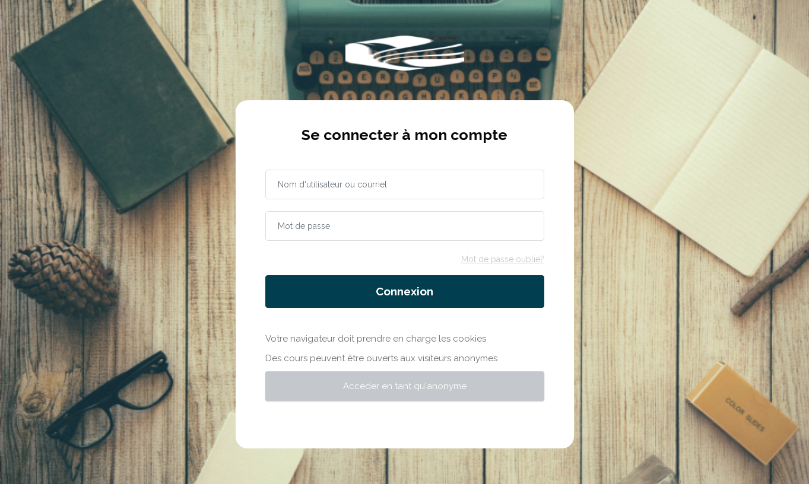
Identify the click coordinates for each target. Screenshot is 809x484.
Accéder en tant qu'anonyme (405, 386)
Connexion (404, 291)
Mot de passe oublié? (502, 259)
